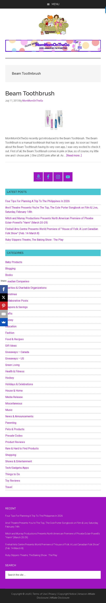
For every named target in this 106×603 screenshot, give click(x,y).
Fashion (9, 332)
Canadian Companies (17, 281)
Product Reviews (15, 442)
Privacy (52, 594)
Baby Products (13, 262)
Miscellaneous (13, 403)
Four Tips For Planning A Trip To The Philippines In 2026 (37, 201)
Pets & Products (14, 429)
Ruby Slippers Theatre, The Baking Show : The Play (34, 239)
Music (8, 410)
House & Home (14, 390)
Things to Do (12, 474)
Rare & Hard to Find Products (22, 448)
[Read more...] (74, 155)
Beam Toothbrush (30, 93)
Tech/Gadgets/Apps (17, 467)
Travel (8, 487)
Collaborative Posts (16, 300)
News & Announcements (19, 416)
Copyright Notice (67, 594)
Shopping (10, 454)
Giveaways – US (14, 358)
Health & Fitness (14, 371)
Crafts (8, 313)
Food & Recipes (14, 339)
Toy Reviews (12, 480)
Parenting (10, 422)
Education (10, 326)
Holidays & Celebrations (19, 384)
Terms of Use (40, 594)
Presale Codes (14, 435)
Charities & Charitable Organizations (26, 287)
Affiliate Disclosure (59, 597)
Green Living (12, 365)
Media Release (14, 397)
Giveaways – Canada (17, 352)
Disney (9, 320)
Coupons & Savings (16, 307)
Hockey (9, 377)
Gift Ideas (11, 345)
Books (9, 275)
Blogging (10, 268)
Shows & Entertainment (18, 461)
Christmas (11, 294)
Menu (55, 4)
